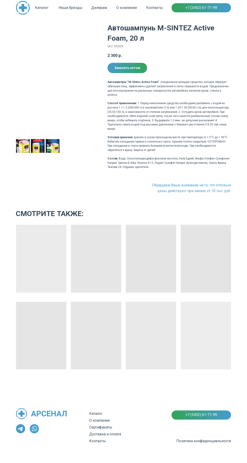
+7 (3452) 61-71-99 (201, 7)
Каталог (41, 7)
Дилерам (99, 7)
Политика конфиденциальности (203, 441)
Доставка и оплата (105, 434)
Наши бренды (71, 7)
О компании (126, 7)
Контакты (154, 7)
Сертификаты (100, 427)
